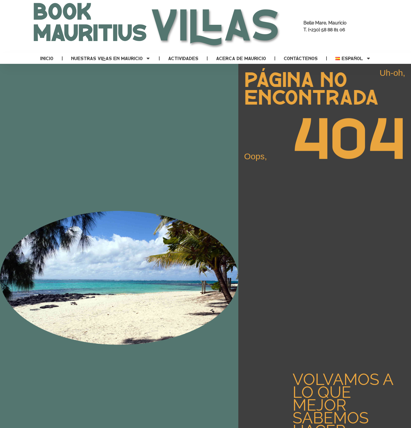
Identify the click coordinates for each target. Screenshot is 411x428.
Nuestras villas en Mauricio (111, 58)
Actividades (183, 58)
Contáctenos (301, 58)
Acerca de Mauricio (241, 58)
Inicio (46, 58)
